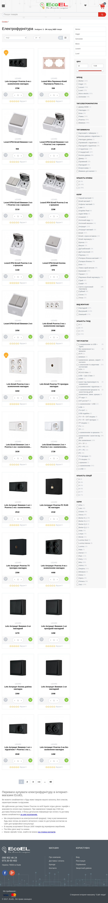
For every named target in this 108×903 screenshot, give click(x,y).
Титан (81, 298)
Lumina (81, 546)
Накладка (82, 110)
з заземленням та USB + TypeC (88, 345)
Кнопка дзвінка (84, 155)
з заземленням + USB (87, 404)
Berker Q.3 (83, 524)
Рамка (81, 116)
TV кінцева (83, 459)
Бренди (52, 864)
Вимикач (82, 123)
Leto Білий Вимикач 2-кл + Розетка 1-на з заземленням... (54, 446)
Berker (77, 29)
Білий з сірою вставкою (88, 236)
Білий (81, 233)
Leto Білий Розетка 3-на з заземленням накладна (54, 325)
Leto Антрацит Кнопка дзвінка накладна (18, 688)
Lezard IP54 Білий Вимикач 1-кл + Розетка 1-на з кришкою (54, 143)
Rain (80, 556)
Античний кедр (84, 220)
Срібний (82, 291)
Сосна (81, 295)
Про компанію (55, 857)
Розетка (82, 120)
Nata (80, 550)
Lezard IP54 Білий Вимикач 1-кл (18, 142)
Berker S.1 (83, 521)
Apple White (83, 214)
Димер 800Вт (84, 107)
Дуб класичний (84, 252)
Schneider (79, 39)
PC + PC (82, 447)
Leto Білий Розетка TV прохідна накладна (54, 385)
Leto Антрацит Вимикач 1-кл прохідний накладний (54, 627)
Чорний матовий (85, 198)
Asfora (81, 565)
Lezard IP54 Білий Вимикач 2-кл (18, 324)
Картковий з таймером (87, 133)
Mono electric (84, 93)
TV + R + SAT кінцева (87, 417)
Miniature (82, 572)
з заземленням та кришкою (89, 432)
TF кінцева (83, 423)
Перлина (82, 255)
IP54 (80, 505)
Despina (82, 569)
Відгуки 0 (23, 101)
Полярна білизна (85, 261)
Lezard (78, 49)
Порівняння (81, 864)
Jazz (80, 584)
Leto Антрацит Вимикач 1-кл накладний (54, 688)
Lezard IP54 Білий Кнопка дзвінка (54, 264)
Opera (81, 578)
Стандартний (84, 152)
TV (80, 426)
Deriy (81, 559)
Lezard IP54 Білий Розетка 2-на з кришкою (54, 203)
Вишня (81, 246)
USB (80, 407)
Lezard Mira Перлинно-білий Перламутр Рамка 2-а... (54, 82)
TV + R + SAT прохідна (87, 420)
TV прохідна (83, 456)
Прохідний (83, 165)
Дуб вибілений (84, 249)
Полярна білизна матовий (89, 258)
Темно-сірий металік (86, 268)
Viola (81, 531)
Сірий (81, 280)
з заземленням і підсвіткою (89, 387)
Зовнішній (82, 314)
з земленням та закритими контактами (89, 366)
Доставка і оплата (56, 861)
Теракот (82, 274)
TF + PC (82, 450)
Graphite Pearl (84, 211)
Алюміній (82, 217)
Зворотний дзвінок (84, 868)
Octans (81, 512)
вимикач (82, 357)
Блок (81, 113)
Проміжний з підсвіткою (88, 143)
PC (80, 453)
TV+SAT (82, 410)
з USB (81, 469)
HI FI (80, 354)
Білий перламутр (85, 239)
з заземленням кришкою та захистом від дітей (89, 391)
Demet (81, 553)
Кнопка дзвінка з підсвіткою (89, 136)
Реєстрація (80, 861)
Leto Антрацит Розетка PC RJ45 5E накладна (54, 506)
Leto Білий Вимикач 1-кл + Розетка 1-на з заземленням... (18, 446)
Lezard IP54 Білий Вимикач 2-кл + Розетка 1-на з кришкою (18, 203)
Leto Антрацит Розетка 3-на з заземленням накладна (18, 82)
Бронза (81, 242)
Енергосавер (84, 168)
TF (80, 429)
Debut (81, 575)
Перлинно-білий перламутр (89, 277)
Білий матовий (84, 201)
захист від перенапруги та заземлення (89, 383)
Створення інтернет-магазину (82, 895)
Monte (81, 537)
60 (51, 782)
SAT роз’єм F (84, 401)
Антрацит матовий (86, 230)
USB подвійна (84, 413)
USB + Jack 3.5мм (85, 376)
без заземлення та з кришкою (86, 350)
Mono (77, 44)
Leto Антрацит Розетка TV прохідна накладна (18, 567)
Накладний (83, 308)
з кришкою (83, 462)
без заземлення (85, 440)
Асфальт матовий (85, 204)
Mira (80, 562)
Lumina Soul (83, 540)
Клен (81, 265)
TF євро (82, 398)
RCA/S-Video (84, 372)
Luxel (77, 54)
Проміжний (83, 162)
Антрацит (82, 227)
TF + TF (82, 443)
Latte (81, 208)
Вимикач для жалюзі (87, 171)
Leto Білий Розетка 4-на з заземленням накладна (18, 385)
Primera (82, 581)
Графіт (81, 284)
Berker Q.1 (83, 527)
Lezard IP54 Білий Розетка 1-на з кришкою (18, 264)
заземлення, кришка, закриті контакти (90, 361)
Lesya (81, 534)
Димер (81, 158)
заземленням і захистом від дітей (89, 437)
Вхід (77, 857)
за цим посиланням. (28, 814)
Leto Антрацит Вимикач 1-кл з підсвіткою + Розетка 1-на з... (18, 748)
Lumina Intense (84, 543)
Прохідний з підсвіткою (87, 146)
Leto (80, 508)
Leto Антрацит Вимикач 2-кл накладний (18, 627)
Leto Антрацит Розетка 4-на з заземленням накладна (54, 567)
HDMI (81, 379)
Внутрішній (83, 311)
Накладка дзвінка (85, 139)
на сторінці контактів (46, 832)
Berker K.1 (83, 518)
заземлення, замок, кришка (89, 394)
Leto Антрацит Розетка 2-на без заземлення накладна (54, 748)
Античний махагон (86, 223)
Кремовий (82, 271)
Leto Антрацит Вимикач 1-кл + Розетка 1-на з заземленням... (18, 506)
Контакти (52, 868)
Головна (5, 21)
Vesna (81, 515)
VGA (80, 369)
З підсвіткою (83, 149)
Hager (77, 34)
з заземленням (84, 466)
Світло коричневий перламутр (86, 288)
